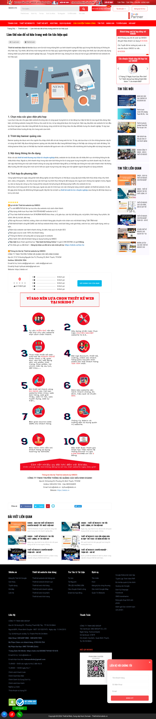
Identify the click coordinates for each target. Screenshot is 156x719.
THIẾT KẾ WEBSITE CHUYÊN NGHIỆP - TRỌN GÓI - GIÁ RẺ (40, 550)
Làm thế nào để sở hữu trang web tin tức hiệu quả (49, 29)
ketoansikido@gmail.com (34, 659)
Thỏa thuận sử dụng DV (18, 691)
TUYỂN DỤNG (72, 13)
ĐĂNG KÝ (129, 698)
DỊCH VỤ (34, 13)
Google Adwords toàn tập (125, 575)
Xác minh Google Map (100, 589)
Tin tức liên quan (129, 168)
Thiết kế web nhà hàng (40, 585)
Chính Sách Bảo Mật (16, 676)
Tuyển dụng (13, 585)
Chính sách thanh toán (17, 672)
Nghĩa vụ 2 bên (14, 687)
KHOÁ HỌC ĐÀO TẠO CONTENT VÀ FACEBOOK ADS (142, 98)
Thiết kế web (24, 13)
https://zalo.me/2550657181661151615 (42, 651)
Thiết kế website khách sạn (42, 582)
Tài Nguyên (61, 13)
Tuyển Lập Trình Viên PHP (125, 579)
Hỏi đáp (132, 23)
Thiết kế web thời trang (41, 596)
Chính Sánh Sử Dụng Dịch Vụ (19, 680)
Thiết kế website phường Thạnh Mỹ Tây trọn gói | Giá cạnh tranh (142, 126)
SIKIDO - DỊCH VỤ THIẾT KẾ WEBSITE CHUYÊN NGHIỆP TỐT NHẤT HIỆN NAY (40, 524)
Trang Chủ (12, 23)
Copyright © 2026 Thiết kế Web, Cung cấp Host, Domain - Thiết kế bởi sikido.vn (78, 716)
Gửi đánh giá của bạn (89, 283)
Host (93, 582)
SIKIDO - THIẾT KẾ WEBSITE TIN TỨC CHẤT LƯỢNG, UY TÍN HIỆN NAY (94, 524)
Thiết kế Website (27, 23)
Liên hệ (11, 593)
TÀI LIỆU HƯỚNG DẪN (76, 585)
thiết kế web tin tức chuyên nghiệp (74, 190)
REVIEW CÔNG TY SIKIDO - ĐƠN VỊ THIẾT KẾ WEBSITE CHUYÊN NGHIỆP (142, 153)
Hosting (54, 23)
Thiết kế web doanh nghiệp (42, 589)
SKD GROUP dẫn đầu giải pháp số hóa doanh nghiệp (142, 138)
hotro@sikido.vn (25, 655)
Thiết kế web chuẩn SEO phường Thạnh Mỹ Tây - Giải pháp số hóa (142, 112)
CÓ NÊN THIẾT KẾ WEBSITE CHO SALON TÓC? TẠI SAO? (142, 232)
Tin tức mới (125, 88)
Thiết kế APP (42, 23)
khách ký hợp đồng (75, 593)
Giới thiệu (12, 582)
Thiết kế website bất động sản (43, 578)
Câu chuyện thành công (77, 589)
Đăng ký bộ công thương (101, 585)
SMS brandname (122, 596)
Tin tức (41, 13)
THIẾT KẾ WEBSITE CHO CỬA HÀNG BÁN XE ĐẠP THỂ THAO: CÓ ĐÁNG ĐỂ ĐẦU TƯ (95, 537)
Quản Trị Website (98, 593)
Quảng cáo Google (123, 586)
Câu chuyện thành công (84, 23)
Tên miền (82, 13)
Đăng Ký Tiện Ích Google (18, 578)
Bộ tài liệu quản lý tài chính (126, 582)
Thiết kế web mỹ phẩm (41, 593)
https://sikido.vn (63, 490)
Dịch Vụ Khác (50, 13)
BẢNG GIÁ (110, 23)
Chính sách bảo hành (16, 683)
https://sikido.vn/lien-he (74, 245)
